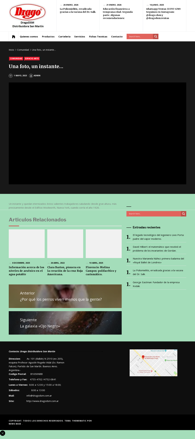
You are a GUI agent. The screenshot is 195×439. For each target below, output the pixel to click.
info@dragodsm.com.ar (39, 395)
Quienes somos (29, 36)
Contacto (117, 36)
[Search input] (140, 36)
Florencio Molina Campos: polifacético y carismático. (101, 271)
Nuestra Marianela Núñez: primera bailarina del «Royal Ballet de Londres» (158, 260)
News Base (15, 423)
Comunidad (16, 58)
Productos (48, 36)
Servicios (79, 36)
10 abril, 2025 (96, 263)
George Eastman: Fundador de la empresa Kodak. (156, 284)
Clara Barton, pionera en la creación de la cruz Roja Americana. (65, 271)
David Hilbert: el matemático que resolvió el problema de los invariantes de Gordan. (157, 248)
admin (34, 75)
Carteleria (64, 36)
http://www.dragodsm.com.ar (42, 401)
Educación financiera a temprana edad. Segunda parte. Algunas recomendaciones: (118, 13)
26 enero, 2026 (70, 5)
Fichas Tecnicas (98, 36)
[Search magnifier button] (155, 36)
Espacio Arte (32, 58)
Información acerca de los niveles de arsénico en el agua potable (26, 271)
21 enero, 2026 (113, 5)
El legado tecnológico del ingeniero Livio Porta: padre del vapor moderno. (158, 236)
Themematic (79, 420)
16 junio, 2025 (157, 5)
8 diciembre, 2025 (21, 263)
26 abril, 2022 (58, 263)
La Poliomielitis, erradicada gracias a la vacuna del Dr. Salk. (78, 10)
